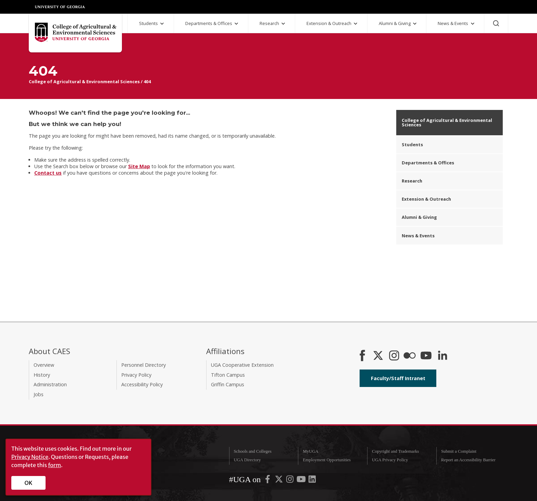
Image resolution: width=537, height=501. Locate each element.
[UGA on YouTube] (301, 481)
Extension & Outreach (329, 23)
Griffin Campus (227, 384)
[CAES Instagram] (394, 356)
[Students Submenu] (162, 24)
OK (29, 482)
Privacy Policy (136, 375)
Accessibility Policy (142, 384)
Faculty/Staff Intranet (398, 378)
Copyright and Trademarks (395, 451)
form (54, 465)
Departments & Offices (208, 23)
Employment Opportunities (327, 460)
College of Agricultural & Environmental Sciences (84, 81)
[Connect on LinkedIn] (442, 356)
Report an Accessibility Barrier (468, 460)
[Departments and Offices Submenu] (236, 24)
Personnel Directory (143, 365)
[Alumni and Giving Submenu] (414, 24)
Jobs (38, 394)
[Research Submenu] (283, 24)
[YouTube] (426, 356)
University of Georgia (60, 6)
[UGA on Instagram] (290, 481)
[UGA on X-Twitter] (279, 481)
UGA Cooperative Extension (242, 365)
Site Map (139, 166)
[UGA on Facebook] (268, 481)
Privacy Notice (29, 456)
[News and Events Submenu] (472, 24)
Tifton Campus (228, 375)
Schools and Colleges (252, 451)
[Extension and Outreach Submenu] (355, 24)
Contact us (48, 173)
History (42, 375)
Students (148, 23)
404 (147, 81)
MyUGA (311, 451)
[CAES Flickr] (409, 356)
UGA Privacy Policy (390, 460)
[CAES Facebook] (362, 356)
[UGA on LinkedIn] (312, 481)
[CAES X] (379, 356)
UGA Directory (247, 460)
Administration (50, 384)
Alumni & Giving (395, 23)
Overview (44, 365)
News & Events (453, 23)
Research (269, 23)
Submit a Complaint (458, 451)
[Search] (496, 23)
